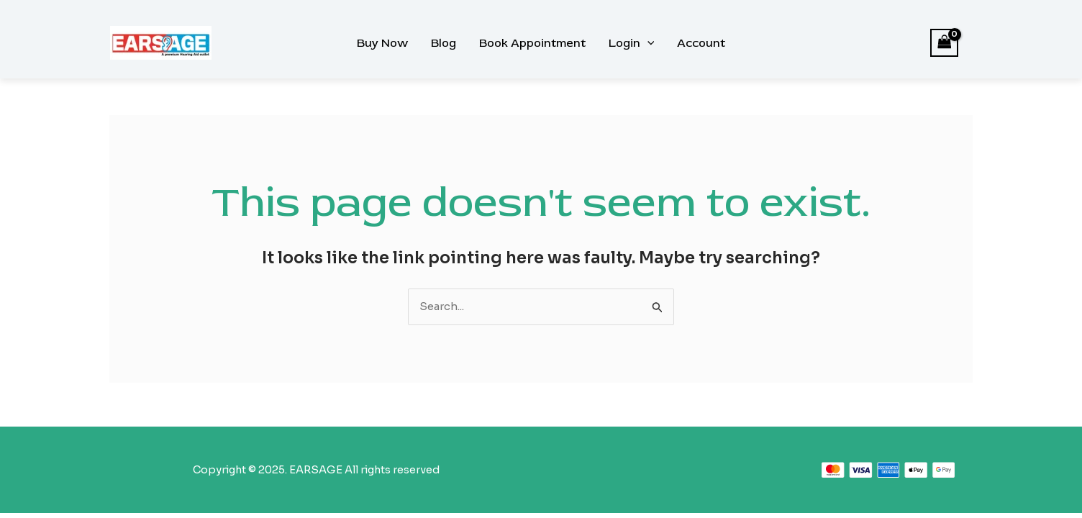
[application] (647, 43)
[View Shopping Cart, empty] (944, 43)
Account (701, 43)
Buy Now (382, 43)
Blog (443, 43)
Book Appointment (532, 43)
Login (632, 43)
